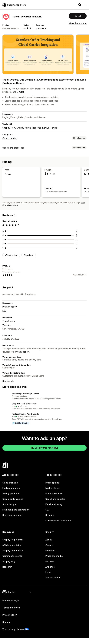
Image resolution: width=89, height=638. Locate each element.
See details (8, 381)
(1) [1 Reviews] (30, 28)
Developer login (10, 600)
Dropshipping (52, 482)
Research (7, 567)
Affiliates (50, 567)
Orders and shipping (12, 499)
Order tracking (9, 138)
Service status (52, 577)
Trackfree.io (41, 28)
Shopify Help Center (12, 539)
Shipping (49, 515)
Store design (9, 504)
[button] (44, 396)
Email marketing (53, 504)
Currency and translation (58, 520)
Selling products (10, 493)
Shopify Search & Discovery (24, 404)
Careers (49, 545)
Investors (50, 550)
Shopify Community (12, 550)
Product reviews (53, 493)
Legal (48, 572)
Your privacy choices (13, 629)
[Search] (79, 4)
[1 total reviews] (76, 235)
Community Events (12, 556)
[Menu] (85, 4)
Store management (12, 515)
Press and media (54, 556)
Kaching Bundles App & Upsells (25, 414)
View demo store (78, 23)
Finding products (11, 488)
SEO (47, 509)
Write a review (11, 255)
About (48, 539)
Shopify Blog (8, 561)
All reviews (28, 255)
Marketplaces (52, 488)
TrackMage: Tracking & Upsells (25, 393)
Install (78, 16)
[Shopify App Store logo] (14, 5)
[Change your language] (20, 592)
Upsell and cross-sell (13, 147)
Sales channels (10, 482)
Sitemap (6, 622)
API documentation (12, 545)
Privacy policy (9, 306)
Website (6, 325)
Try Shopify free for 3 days (44, 448)
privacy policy (21, 351)
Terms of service (11, 607)
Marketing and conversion (15, 509)
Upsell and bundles (55, 499)
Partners (49, 561)
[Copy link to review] (9, 266)
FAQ (4, 311)
